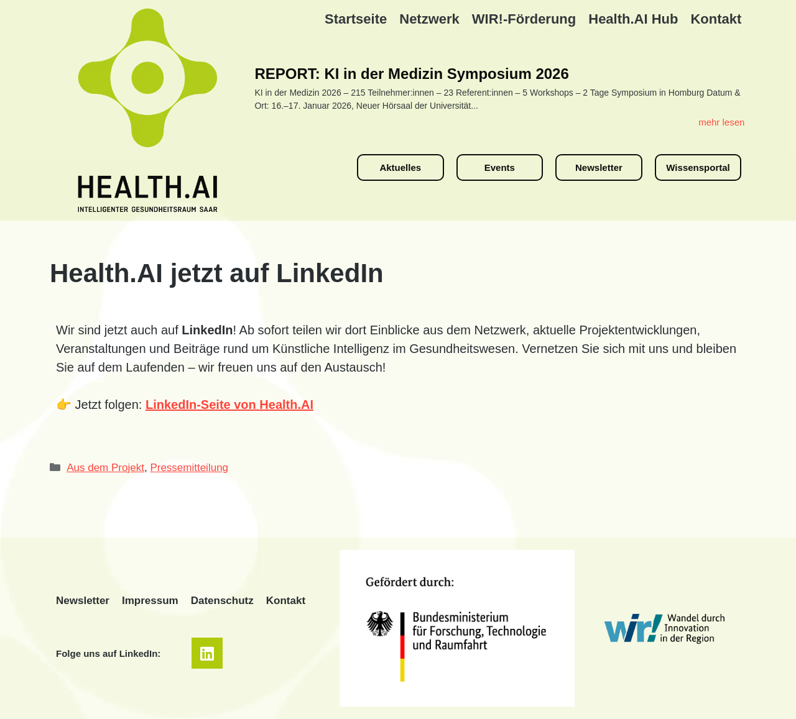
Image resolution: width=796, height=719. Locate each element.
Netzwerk (429, 19)
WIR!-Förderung (524, 19)
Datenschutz (222, 601)
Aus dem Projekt (105, 468)
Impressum (150, 601)
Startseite (356, 19)
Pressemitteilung (189, 468)
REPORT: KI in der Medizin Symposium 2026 (411, 73)
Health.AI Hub (633, 19)
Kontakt (715, 19)
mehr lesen (721, 122)
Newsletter (82, 601)
